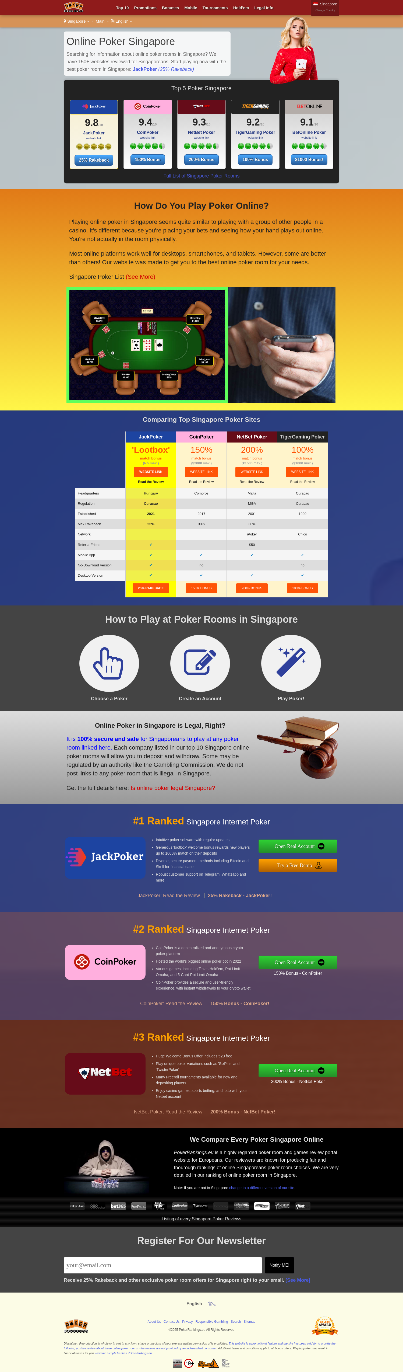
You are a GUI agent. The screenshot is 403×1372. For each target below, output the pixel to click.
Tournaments (215, 7)
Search (236, 1322)
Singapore (77, 21)
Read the (151, 482)
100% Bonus (255, 159)
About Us (154, 1322)
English (122, 21)
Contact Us (171, 1322)
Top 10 (122, 7)
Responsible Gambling (212, 1322)
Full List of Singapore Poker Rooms (201, 176)
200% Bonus (201, 159)
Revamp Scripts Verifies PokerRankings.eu (123, 1353)
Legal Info (263, 7)
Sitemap (249, 1322)
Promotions (145, 7)
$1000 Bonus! (309, 159)
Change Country (325, 10)
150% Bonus (147, 159)
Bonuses (170, 7)
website (150, 472)
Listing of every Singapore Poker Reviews (201, 1219)
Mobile (190, 7)
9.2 (253, 122)
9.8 (91, 122)
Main (100, 21)
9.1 (307, 122)
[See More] (297, 1280)
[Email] (163, 1265)
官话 (212, 1303)
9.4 (145, 122)
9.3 (199, 122)
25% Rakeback (94, 160)
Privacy (187, 1322)
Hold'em (241, 7)
